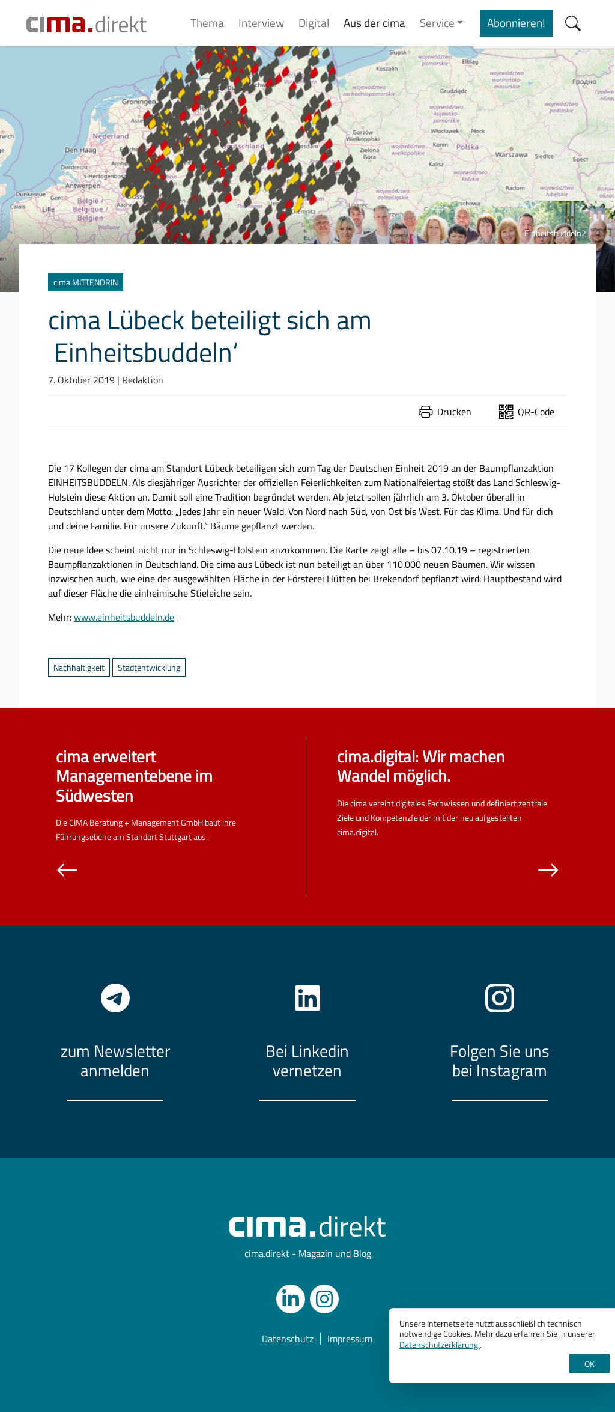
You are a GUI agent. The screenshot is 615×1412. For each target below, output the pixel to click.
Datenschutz (288, 1338)
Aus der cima (374, 22)
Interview (261, 22)
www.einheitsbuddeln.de (124, 617)
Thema (207, 22)
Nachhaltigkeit (79, 667)
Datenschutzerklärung (439, 1344)
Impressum (349, 1338)
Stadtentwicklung (149, 667)
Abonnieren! (516, 22)
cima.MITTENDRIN (85, 282)
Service (437, 22)
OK (589, 1363)
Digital (313, 22)
